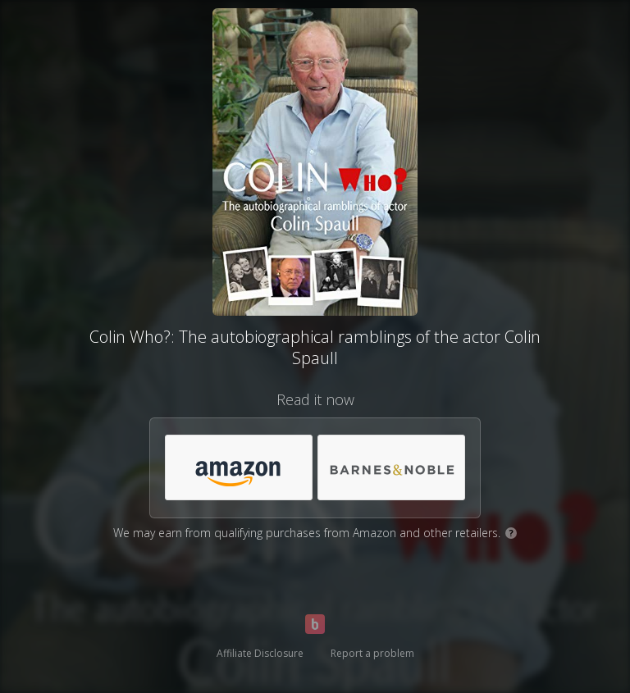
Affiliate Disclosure (260, 653)
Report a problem (372, 653)
